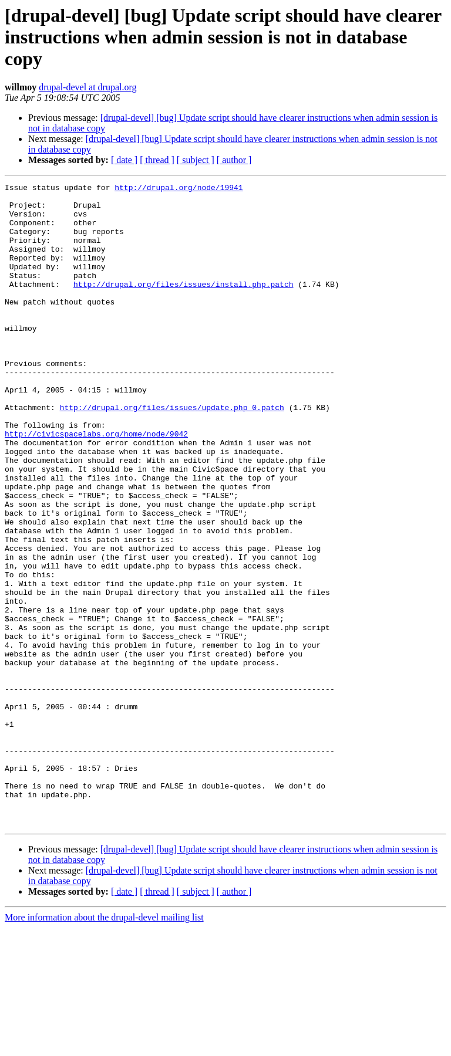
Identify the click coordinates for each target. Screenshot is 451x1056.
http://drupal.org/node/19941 (179, 189)
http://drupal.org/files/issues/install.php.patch (183, 305)
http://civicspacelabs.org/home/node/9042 (96, 484)
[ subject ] (195, 160)
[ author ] (234, 160)
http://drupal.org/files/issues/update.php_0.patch (172, 453)
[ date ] (124, 160)
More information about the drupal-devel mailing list (104, 1046)
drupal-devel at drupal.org (87, 87)
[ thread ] (157, 160)
